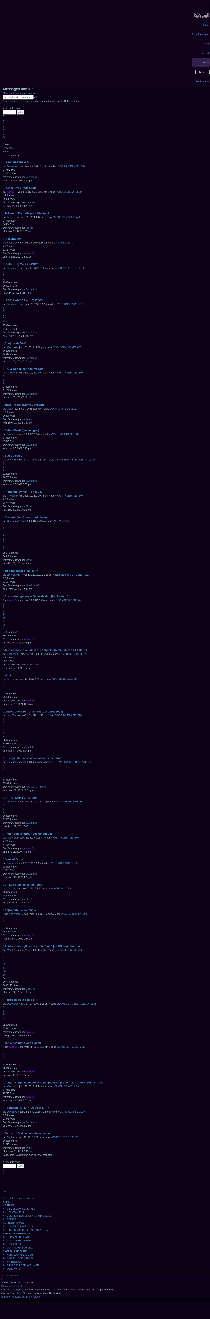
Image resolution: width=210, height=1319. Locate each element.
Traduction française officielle (15, 1296)
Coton (10, 888)
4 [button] (3, 127)
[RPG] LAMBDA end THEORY (24, 300)
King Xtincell (15, 914)
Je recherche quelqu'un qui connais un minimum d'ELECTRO (45, 650)
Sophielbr (12, 242)
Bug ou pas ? (13, 455)
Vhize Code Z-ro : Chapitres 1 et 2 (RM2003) (33, 711)
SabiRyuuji (12, 654)
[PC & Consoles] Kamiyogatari (24, 368)
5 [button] (3, 130)
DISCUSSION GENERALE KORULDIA (75, 459)
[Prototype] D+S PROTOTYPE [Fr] (26, 1107)
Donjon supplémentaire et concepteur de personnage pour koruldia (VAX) (53, 1082)
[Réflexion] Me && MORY (21, 264)
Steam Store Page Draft (20, 187)
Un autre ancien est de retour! (24, 884)
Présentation (13, 238)
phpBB (19, 1293)
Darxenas (12, 166)
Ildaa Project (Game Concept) (24, 404)
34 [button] (4, 137)
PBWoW (11, 1289)
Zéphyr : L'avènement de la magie (27, 1133)
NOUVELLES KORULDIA (69, 192)
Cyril (9, 1137)
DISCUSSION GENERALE (67, 217)
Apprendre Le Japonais (20, 910)
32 (4, 964)
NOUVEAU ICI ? (64, 242)
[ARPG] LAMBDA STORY (21, 797)
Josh (9, 679)
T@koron (12, 372)
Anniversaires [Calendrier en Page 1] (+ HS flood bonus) (42, 946)
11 (4, 621)
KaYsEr (11, 192)
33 (4, 967)
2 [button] (3, 120)
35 (4, 974)
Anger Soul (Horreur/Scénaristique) (28, 833)
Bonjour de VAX (15, 343)
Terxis (10, 217)
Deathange (13, 1003)
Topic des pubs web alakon (22, 1042)
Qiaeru (36, 1296)
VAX (9, 347)
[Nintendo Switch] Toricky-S (23, 491)
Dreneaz (11, 459)
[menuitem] (201, 15)
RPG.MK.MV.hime (35, 787)
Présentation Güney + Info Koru (25, 517)
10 (4, 618)
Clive (28, 506)
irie (9, 762)
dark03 (10, 715)
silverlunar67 (13, 575)
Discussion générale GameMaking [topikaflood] (36, 596)
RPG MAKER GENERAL (69, 600)
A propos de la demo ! (19, 999)
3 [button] (3, 123)
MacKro (30, 202)
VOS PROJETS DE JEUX (71, 166)
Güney (10, 521)
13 (4, 628)
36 (4, 978)
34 (4, 971)
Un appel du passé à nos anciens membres (33, 758)
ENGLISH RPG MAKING (65, 679)
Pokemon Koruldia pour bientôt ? (26, 213)
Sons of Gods (13, 859)
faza (9, 408)
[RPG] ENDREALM (16, 162)
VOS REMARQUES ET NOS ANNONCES (72, 762)
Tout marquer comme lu (15, 101)
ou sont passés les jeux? (21, 570)
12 (4, 625)
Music (8, 675)
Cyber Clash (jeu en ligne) (21, 430)
